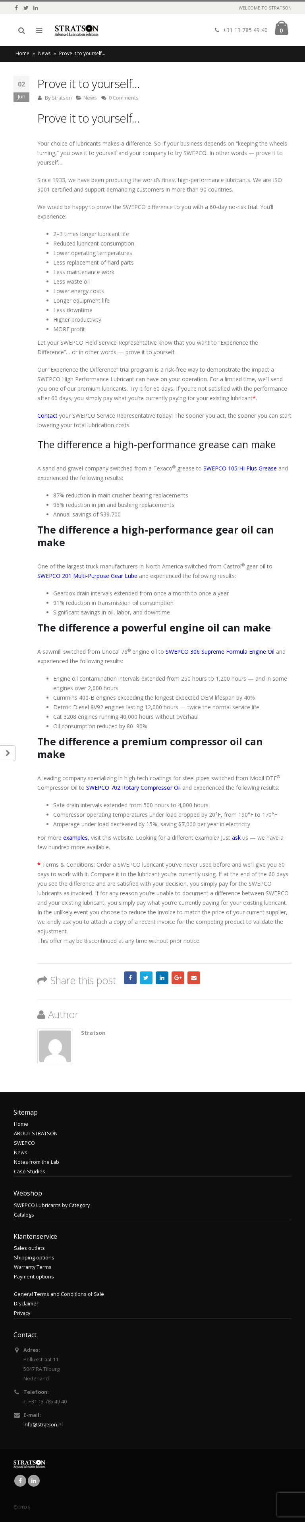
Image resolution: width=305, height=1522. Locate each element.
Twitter (146, 977)
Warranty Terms (33, 1267)
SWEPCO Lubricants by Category (52, 1205)
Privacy (22, 1313)
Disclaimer (26, 1303)
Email (193, 977)
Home (22, 53)
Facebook (130, 977)
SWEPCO (24, 1143)
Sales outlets (29, 1248)
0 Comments (124, 97)
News (44, 53)
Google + (178, 977)
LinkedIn (162, 977)
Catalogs (24, 1214)
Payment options (34, 1276)
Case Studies (29, 1171)
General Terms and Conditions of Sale (59, 1294)
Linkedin (34, 1481)
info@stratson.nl (43, 1424)
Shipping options (34, 1257)
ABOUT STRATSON (36, 1133)
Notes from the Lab (36, 1162)
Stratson (62, 97)
